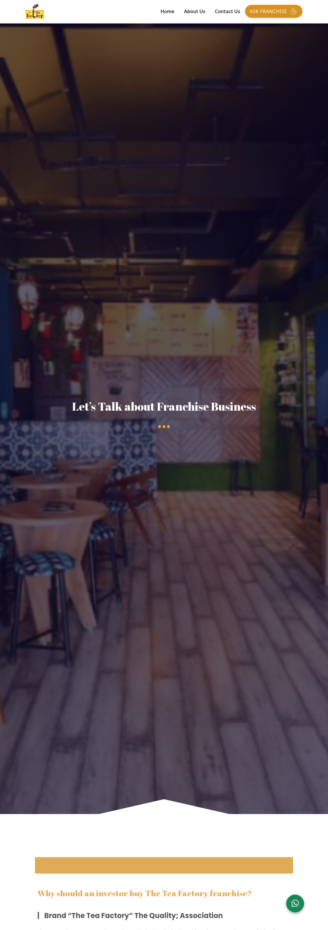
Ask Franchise (274, 11)
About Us (194, 11)
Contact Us (227, 11)
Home (167, 11)
